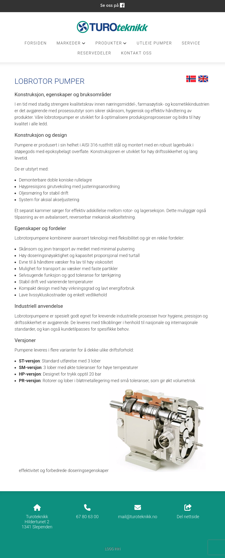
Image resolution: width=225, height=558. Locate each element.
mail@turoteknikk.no (137, 516)
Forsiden (35, 43)
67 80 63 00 (87, 516)
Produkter (111, 44)
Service (191, 43)
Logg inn (112, 549)
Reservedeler (94, 53)
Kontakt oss (136, 53)
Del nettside (188, 511)
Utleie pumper (154, 43)
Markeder (70, 44)
